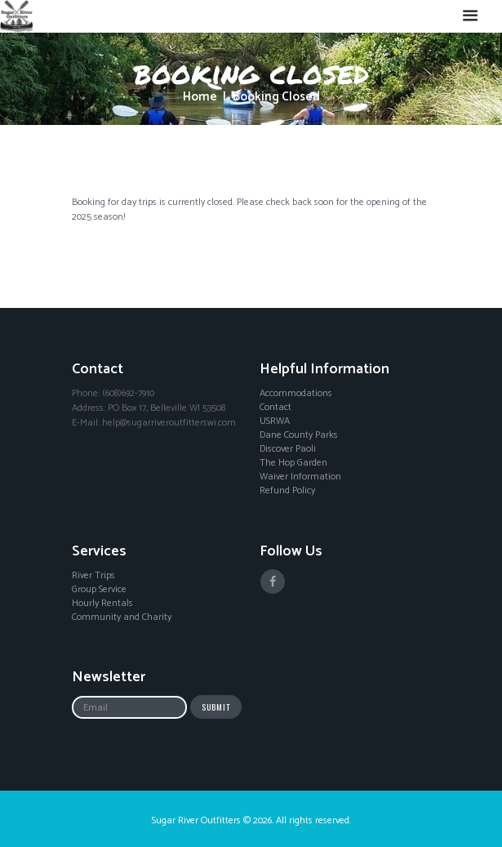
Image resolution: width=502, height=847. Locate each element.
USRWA (275, 421)
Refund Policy (287, 491)
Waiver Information (300, 477)
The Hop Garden (293, 463)
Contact (275, 407)
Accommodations (296, 393)
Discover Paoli (288, 449)
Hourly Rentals (102, 603)
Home (200, 97)
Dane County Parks (299, 435)
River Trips (93, 575)
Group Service (99, 589)
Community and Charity (121, 617)
